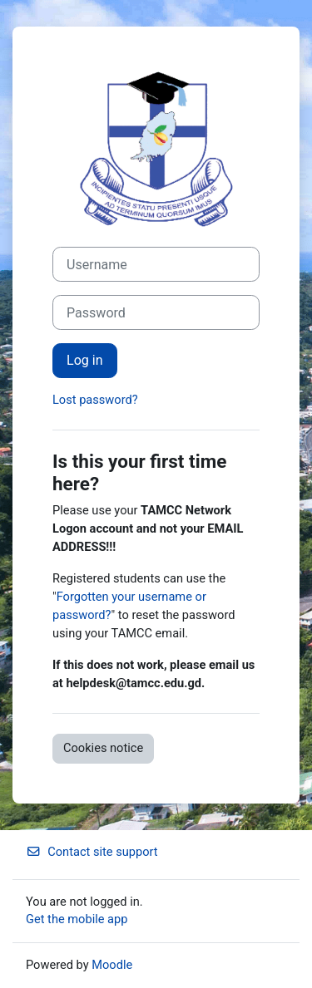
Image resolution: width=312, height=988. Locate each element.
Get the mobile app (76, 919)
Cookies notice (103, 747)
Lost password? (95, 399)
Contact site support (92, 851)
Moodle (112, 964)
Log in (85, 360)
